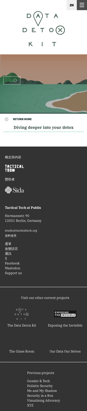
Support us (13, 273)
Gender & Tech (38, 381)
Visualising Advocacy (43, 400)
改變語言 (11, 249)
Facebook (12, 263)
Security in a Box (40, 396)
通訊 (8, 253)
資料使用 (10, 235)
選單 (8, 244)
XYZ (30, 405)
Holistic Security (40, 386)
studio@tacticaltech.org (21, 230)
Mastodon (12, 268)
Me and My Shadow (42, 391)
